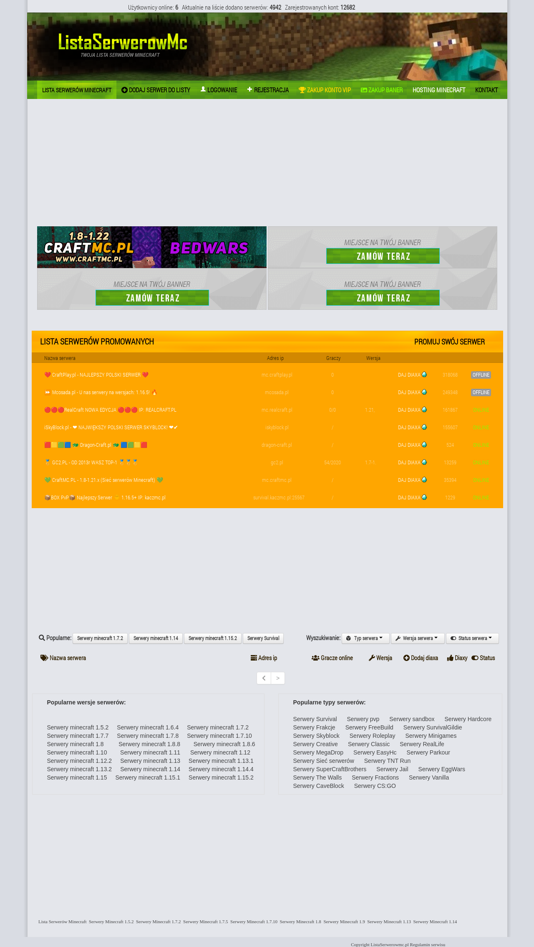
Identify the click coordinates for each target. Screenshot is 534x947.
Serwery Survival (263, 638)
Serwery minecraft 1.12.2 (79, 760)
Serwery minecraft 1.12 (219, 752)
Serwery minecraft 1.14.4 (221, 769)
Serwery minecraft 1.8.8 (146, 744)
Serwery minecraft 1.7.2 (100, 638)
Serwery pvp (363, 719)
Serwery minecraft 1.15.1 (147, 777)
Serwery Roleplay (372, 735)
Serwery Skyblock (316, 735)
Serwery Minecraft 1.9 (343, 921)
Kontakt (486, 90)
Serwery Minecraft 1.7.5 (204, 921)
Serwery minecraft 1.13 (150, 760)
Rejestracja (268, 90)
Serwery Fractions (375, 777)
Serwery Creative (315, 744)
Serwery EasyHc (374, 752)
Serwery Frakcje (314, 727)
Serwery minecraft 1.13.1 (221, 760)
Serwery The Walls (317, 777)
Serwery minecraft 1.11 (147, 752)
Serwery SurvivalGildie (432, 727)
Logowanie (218, 90)
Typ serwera (365, 638)
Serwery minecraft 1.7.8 (148, 735)
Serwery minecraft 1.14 (156, 638)
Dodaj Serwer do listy (155, 90)
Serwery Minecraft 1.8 (299, 921)
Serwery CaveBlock (318, 785)
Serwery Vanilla (429, 777)
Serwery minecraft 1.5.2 (78, 727)
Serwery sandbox (411, 719)
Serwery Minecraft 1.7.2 (157, 921)
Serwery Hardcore (468, 719)
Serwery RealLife (422, 744)
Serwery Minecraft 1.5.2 (110, 921)
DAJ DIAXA (409, 374)
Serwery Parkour (428, 752)
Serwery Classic (369, 744)
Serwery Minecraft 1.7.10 (253, 921)
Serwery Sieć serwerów (323, 760)
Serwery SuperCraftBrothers (330, 769)
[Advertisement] (267, 163)
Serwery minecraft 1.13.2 (79, 769)
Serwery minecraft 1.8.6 (222, 744)
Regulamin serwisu (428, 944)
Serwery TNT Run (387, 760)
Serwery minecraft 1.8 (75, 744)
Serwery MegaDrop (318, 752)
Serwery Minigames (430, 735)
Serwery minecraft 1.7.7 (78, 735)
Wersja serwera (417, 638)
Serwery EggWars (441, 769)
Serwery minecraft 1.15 (77, 777)
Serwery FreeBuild (369, 727)
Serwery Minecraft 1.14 (434, 921)
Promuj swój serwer (449, 342)
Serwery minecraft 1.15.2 (213, 638)
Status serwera (472, 638)
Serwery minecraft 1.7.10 (219, 735)
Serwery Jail (392, 769)
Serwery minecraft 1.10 (77, 752)
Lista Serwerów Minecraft (61, 921)
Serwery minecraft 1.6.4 (148, 727)
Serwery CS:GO (375, 785)
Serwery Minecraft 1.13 (388, 921)
